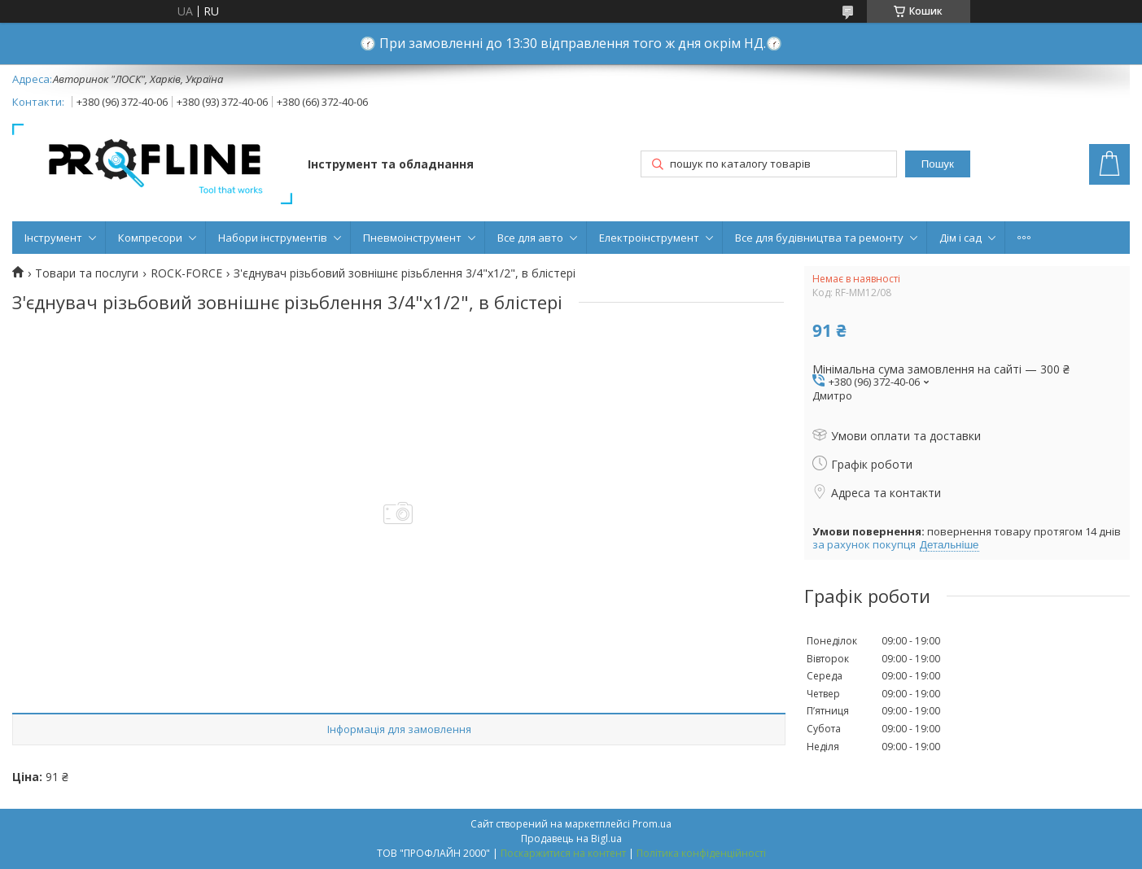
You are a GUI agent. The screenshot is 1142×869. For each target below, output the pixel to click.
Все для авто (530, 237)
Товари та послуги (86, 273)
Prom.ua (652, 824)
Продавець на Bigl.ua (571, 838)
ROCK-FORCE (186, 273)
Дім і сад (960, 237)
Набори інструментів (272, 237)
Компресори (150, 237)
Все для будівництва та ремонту (819, 237)
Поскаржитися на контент (563, 853)
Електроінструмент (649, 237)
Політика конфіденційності (701, 853)
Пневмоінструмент (412, 237)
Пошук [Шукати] (937, 164)
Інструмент (53, 237)
